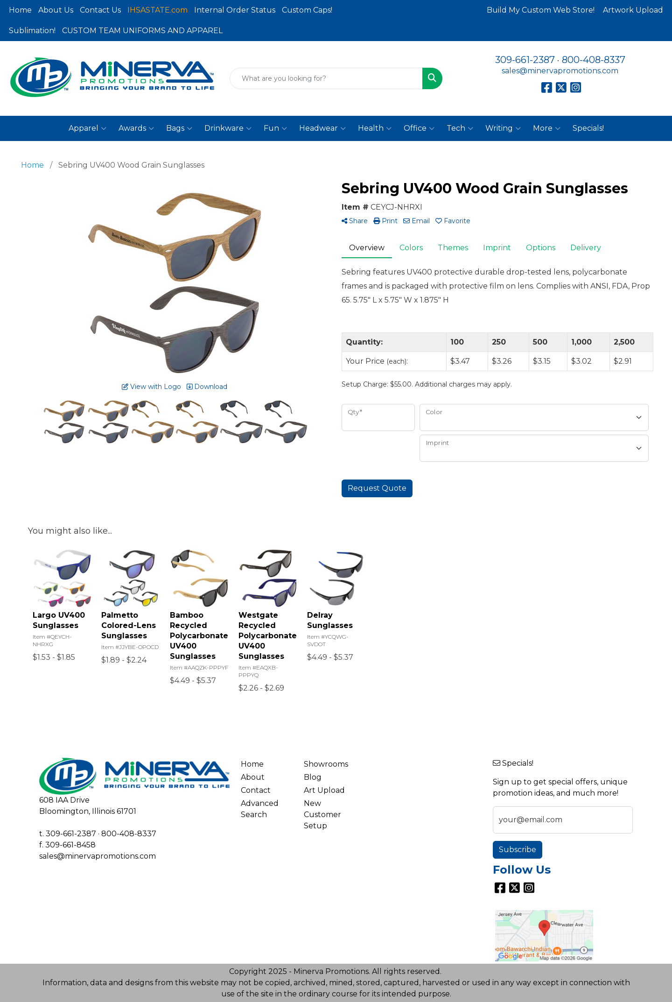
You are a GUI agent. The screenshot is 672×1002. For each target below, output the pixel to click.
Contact (256, 790)
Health (375, 128)
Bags (179, 128)
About (253, 777)
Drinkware (228, 128)
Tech (460, 128)
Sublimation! (32, 30)
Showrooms (326, 764)
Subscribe (517, 849)
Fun (275, 128)
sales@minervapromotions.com (560, 70)
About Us (55, 10)
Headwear (322, 128)
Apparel (87, 128)
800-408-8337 (593, 59)
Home (20, 10)
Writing (503, 128)
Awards (136, 128)
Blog (313, 777)
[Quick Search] (326, 78)
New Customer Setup (322, 814)
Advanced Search (260, 809)
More (546, 128)
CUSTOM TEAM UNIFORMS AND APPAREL (142, 30)
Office (419, 128)
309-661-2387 (525, 59)
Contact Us (100, 10)
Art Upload (324, 790)
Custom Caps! (307, 10)
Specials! (588, 128)
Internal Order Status (234, 10)
